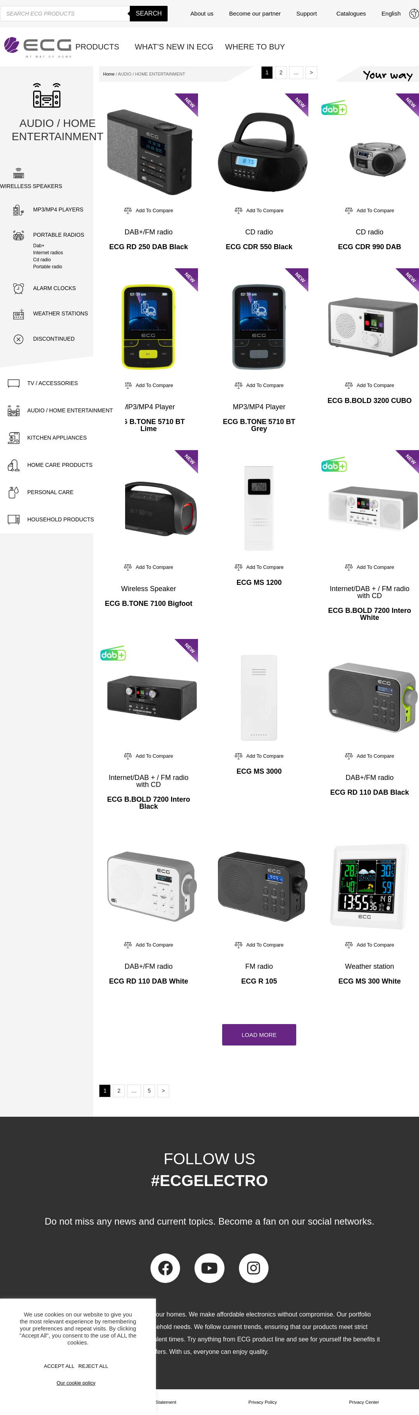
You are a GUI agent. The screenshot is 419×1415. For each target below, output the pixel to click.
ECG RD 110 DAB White (148, 981)
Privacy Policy (263, 1402)
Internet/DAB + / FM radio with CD (370, 592)
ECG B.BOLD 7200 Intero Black (148, 802)
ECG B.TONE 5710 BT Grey (259, 425)
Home (108, 74)
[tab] (62, 383)
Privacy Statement (158, 1402)
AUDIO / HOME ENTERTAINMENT (70, 410)
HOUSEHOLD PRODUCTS (60, 519)
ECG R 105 (259, 981)
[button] (259, 1034)
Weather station (369, 966)
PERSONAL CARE (50, 492)
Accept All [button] (59, 1366)
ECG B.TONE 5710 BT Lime (148, 425)
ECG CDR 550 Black (259, 247)
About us (202, 13)
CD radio (259, 232)
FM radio (259, 966)
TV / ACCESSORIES (52, 383)
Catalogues (351, 13)
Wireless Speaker (148, 589)
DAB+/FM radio (148, 232)
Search (149, 13)
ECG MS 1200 (259, 582)
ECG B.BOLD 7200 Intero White (369, 614)
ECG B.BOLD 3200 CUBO (369, 401)
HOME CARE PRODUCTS (59, 465)
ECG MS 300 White (369, 981)
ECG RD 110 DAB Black (369, 792)
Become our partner (255, 13)
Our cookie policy (76, 1383)
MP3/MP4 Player (148, 407)
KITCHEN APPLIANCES (57, 438)
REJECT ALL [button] (93, 1366)
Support (308, 14)
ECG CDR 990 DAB (369, 247)
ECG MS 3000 (259, 771)
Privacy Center (364, 1402)
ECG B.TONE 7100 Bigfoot (149, 603)
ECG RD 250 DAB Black (148, 247)
